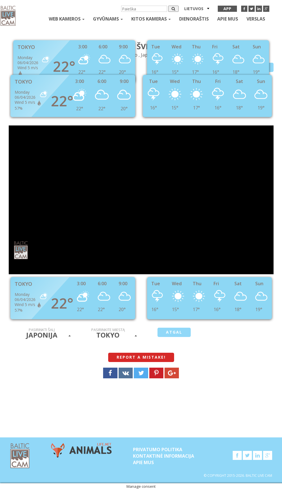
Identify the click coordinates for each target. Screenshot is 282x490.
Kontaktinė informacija (163, 456)
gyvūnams (108, 19)
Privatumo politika (157, 449)
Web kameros (67, 19)
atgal (174, 332)
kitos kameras (151, 19)
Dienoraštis (194, 19)
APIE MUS (227, 19)
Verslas (256, 19)
